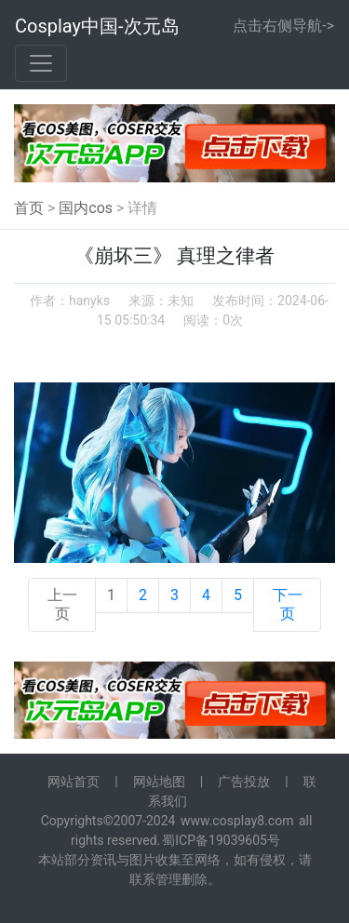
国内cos (86, 208)
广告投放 (244, 781)
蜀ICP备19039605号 (221, 840)
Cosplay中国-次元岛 (97, 26)
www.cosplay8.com (237, 820)
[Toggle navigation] (41, 63)
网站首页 (73, 781)
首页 (29, 208)
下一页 (287, 604)
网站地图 (159, 781)
